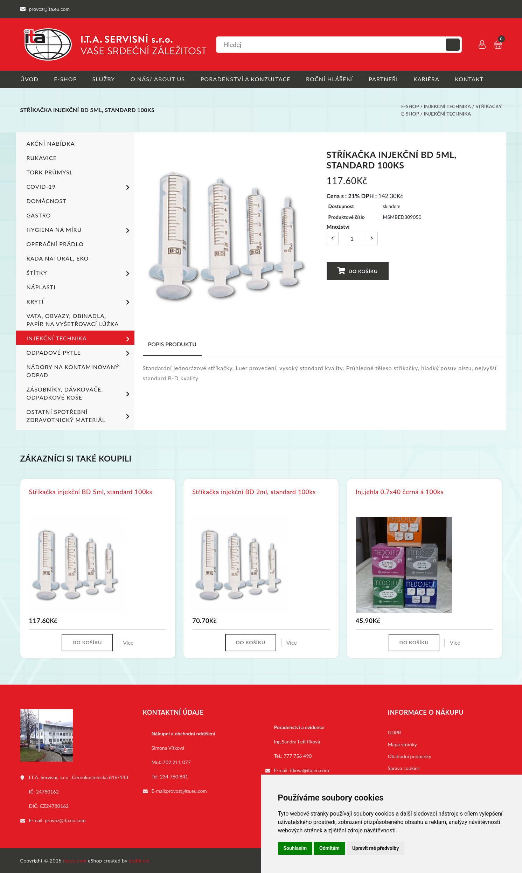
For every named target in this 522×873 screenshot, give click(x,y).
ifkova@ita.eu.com (309, 770)
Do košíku (357, 270)
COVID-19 (79, 187)
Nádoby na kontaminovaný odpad (73, 370)
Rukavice (42, 157)
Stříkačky (488, 106)
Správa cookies (404, 768)
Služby (103, 79)
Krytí (79, 302)
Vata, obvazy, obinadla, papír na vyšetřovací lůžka (73, 319)
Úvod (29, 79)
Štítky (79, 273)
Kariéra (428, 79)
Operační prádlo (55, 243)
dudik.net (139, 860)
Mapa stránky (402, 744)
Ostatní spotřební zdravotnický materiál (79, 415)
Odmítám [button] (329, 848)
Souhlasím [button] (295, 848)
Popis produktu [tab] (172, 343)
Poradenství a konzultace (246, 79)
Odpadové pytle (79, 353)
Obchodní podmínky (410, 756)
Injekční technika (447, 106)
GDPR (394, 732)
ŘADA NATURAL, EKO (58, 258)
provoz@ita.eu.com (65, 820)
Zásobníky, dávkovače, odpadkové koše (79, 393)
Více (128, 642)
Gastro (39, 215)
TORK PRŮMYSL (50, 171)
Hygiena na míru (79, 230)
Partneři (384, 79)
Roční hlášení (330, 79)
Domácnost (47, 200)
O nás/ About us (158, 79)
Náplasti (41, 286)
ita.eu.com (74, 860)
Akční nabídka (51, 143)
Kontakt (471, 79)
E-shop (65, 79)
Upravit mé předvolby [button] (375, 848)
